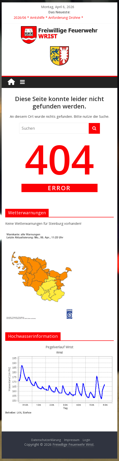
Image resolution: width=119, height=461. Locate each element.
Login (86, 440)
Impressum (71, 440)
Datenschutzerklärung (46, 440)
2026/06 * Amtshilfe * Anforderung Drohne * (48, 17)
